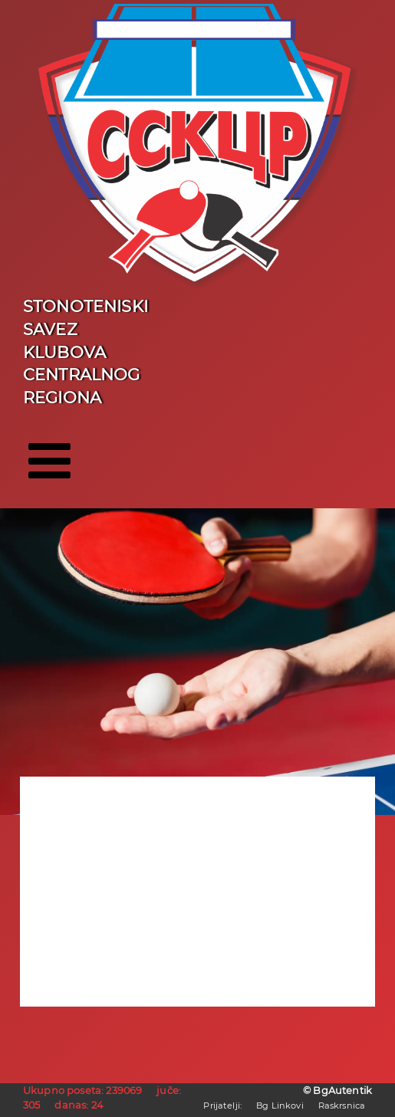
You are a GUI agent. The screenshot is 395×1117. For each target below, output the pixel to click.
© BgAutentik (337, 1090)
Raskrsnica (342, 1105)
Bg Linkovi (280, 1105)
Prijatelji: (222, 1105)
